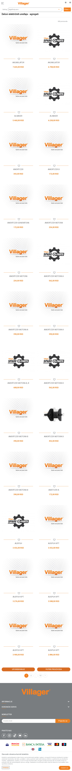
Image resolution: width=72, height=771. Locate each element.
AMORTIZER (18, 169)
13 (40, 676)
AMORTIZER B (54, 169)
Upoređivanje (18, 669)
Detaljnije (6, 767)
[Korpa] (69, 5)
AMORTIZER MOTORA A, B (18, 383)
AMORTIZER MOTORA (54, 223)
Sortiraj (5, 9)
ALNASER (18, 116)
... (35, 676)
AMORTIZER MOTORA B (54, 383)
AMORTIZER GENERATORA (18, 223)
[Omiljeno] (64, 3)
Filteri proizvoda (54, 669)
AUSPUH (18, 543)
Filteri (67, 9)
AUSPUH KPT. (53, 543)
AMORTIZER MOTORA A (54, 276)
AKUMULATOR (18, 62)
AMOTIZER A (53, 490)
